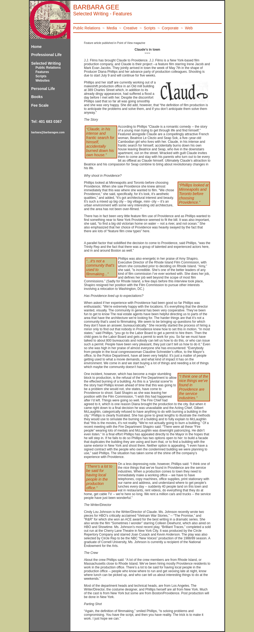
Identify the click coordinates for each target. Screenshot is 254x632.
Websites (43, 80)
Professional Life (46, 55)
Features (42, 72)
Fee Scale (40, 105)
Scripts (41, 76)
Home (36, 46)
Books (37, 97)
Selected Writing (46, 63)
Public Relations (48, 68)
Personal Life (43, 88)
